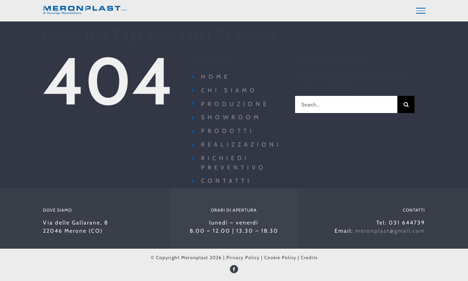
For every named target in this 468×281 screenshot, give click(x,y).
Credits (309, 256)
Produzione (235, 102)
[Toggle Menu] (420, 10)
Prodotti (227, 129)
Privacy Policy (243, 256)
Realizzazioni (241, 143)
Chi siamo (229, 89)
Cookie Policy (280, 256)
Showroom (231, 116)
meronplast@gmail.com (390, 229)
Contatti (226, 179)
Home (215, 75)
